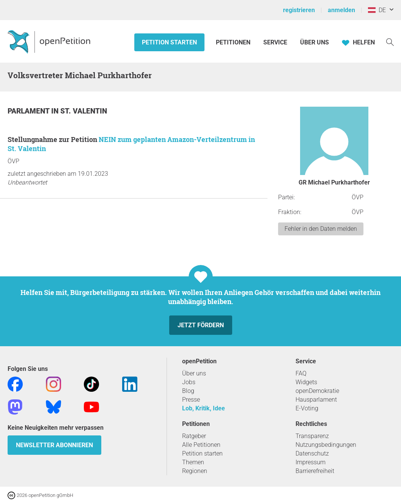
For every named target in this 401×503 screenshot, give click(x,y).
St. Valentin (83, 111)
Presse (191, 399)
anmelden (341, 10)
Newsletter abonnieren (54, 445)
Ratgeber (194, 436)
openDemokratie (317, 390)
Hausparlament (316, 399)
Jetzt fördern (201, 325)
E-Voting (307, 408)
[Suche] (390, 41)
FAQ (301, 373)
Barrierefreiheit (315, 471)
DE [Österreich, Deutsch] (377, 10)
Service (275, 42)
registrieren (299, 10)
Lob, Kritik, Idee (203, 408)
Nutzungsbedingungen (326, 444)
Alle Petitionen (201, 444)
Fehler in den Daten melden (321, 228)
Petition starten (169, 42)
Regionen (194, 471)
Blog (188, 390)
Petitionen (234, 42)
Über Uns (314, 42)
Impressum (311, 462)
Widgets (306, 382)
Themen (193, 462)
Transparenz (312, 436)
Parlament (29, 111)
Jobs (188, 382)
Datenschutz (312, 453)
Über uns (194, 373)
